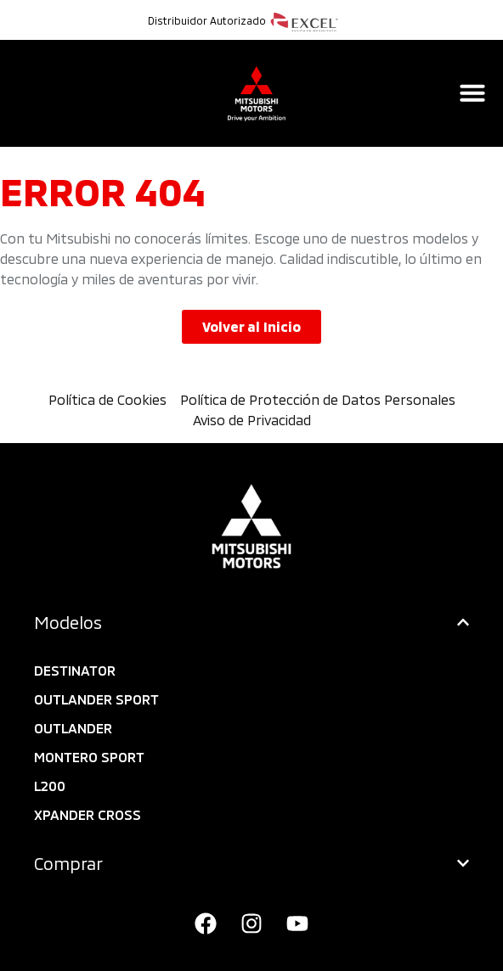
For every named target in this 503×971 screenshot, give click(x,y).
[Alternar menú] (472, 92)
